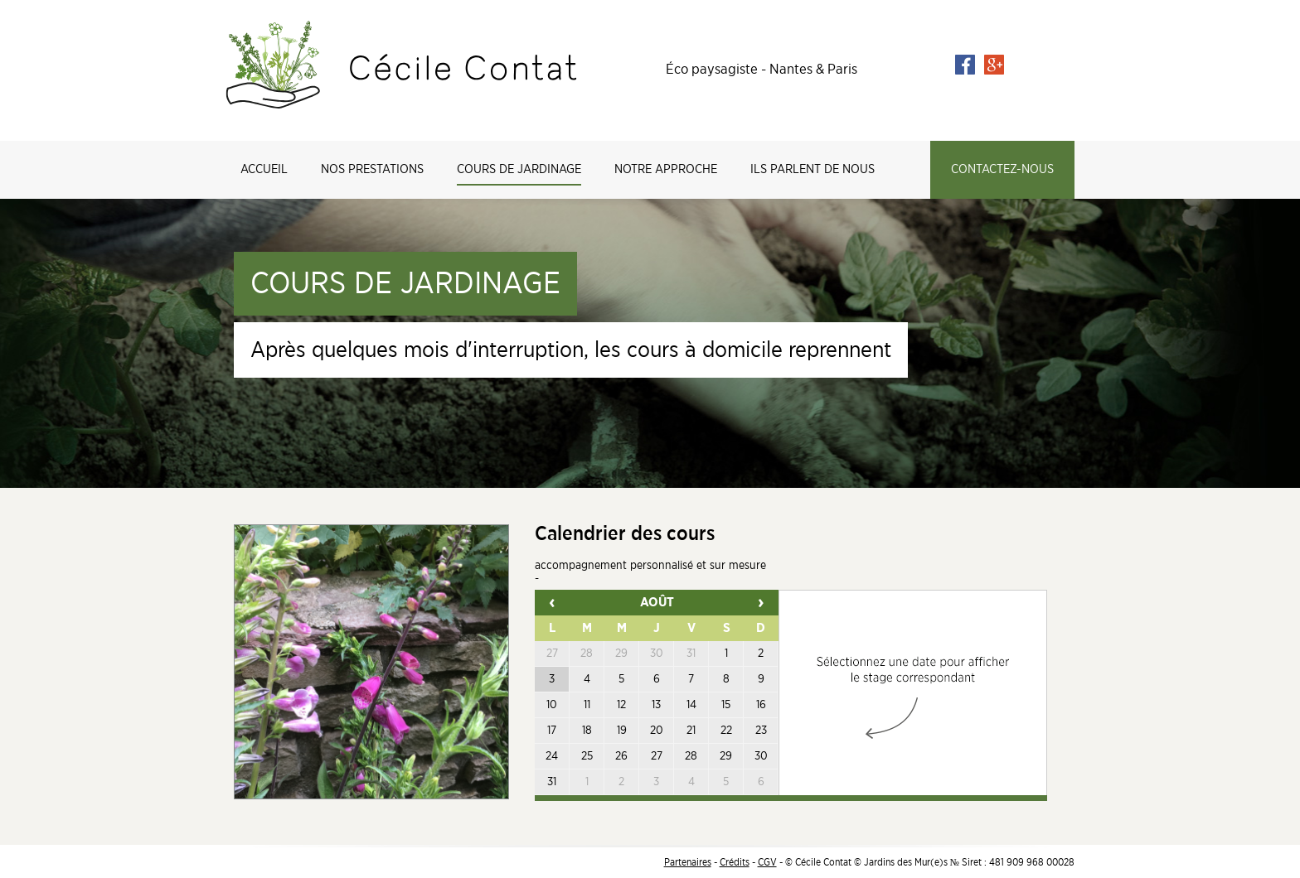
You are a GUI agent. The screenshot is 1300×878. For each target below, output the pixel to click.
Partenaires (687, 862)
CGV (767, 862)
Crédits (734, 862)
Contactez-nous (1002, 169)
